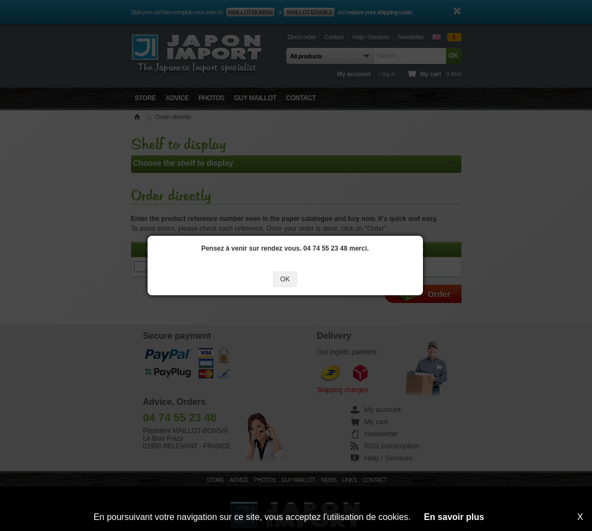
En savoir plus (454, 517)
